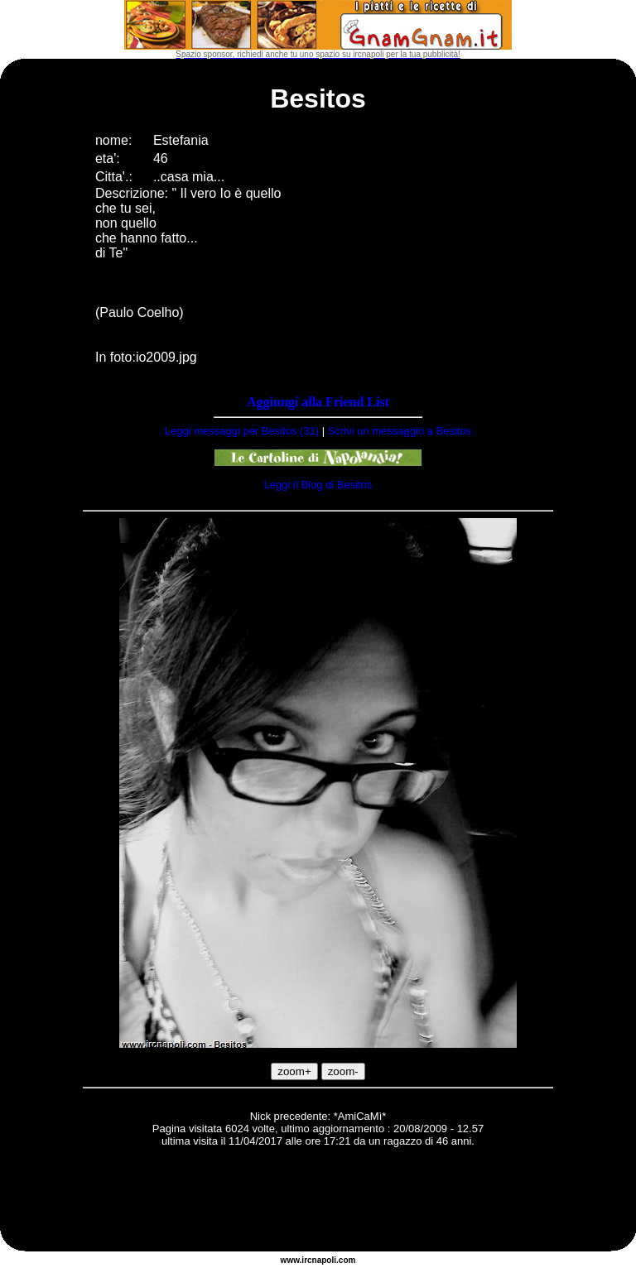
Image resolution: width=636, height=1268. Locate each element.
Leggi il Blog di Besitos (318, 484)
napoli (324, 1260)
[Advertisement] (318, 1202)
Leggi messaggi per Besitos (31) (242, 431)
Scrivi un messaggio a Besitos (399, 431)
